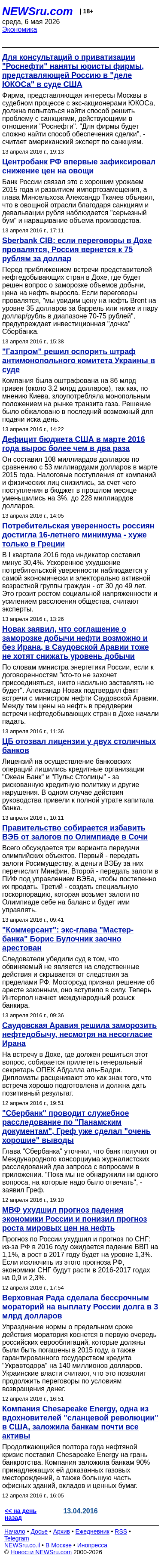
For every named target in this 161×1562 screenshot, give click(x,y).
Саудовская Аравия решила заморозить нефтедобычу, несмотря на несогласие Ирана (79, 1034)
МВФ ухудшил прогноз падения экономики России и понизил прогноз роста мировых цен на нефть (74, 1219)
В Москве (59, 1545)
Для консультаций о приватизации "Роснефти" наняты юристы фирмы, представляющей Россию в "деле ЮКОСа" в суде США (73, 71)
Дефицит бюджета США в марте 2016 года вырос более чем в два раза (73, 444)
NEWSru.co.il (22, 1545)
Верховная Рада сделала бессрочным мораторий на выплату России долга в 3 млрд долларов (80, 1306)
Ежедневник (92, 1531)
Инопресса (92, 1545)
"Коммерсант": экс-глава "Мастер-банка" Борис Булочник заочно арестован (68, 939)
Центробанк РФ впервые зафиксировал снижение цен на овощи (78, 166)
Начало (14, 1531)
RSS (121, 1531)
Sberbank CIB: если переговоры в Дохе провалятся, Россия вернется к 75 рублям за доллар (77, 249)
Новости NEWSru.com (41, 1552)
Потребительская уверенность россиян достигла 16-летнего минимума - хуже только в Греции (78, 535)
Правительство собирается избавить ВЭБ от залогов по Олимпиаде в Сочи (75, 832)
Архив (61, 1531)
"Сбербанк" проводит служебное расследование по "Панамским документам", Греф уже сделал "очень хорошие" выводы (76, 1127)
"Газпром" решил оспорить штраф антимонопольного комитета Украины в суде (78, 360)
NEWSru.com (37, 11)
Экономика (19, 29)
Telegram (16, 1538)
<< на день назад (20, 1514)
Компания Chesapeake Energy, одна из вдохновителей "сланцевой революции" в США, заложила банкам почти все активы (80, 1422)
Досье (39, 1531)
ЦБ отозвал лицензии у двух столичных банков (79, 746)
